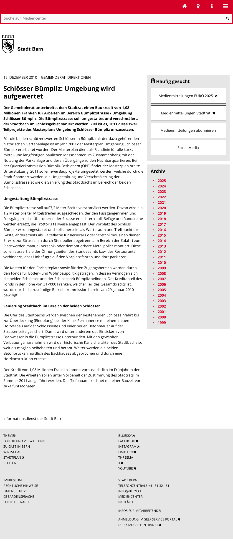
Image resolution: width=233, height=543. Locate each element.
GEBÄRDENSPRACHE (18, 496)
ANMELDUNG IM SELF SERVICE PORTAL (147, 519)
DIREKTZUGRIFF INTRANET (138, 525)
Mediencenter (184, 6)
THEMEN (10, 435)
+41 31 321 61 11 (161, 485)
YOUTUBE (125, 468)
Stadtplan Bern (198, 6)
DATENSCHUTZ (14, 491)
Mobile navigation (225, 6)
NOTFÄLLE (126, 502)
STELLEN (9, 463)
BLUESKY (125, 435)
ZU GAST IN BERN (16, 446)
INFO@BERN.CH (130, 491)
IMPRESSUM (12, 480)
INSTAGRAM (127, 446)
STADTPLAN (12, 457)
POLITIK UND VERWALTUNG (24, 441)
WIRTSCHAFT (13, 452)
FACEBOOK (126, 441)
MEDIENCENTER (130, 496)
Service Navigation (212, 6)
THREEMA (125, 457)
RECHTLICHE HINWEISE (20, 485)
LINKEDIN (125, 452)
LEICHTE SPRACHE (16, 502)
